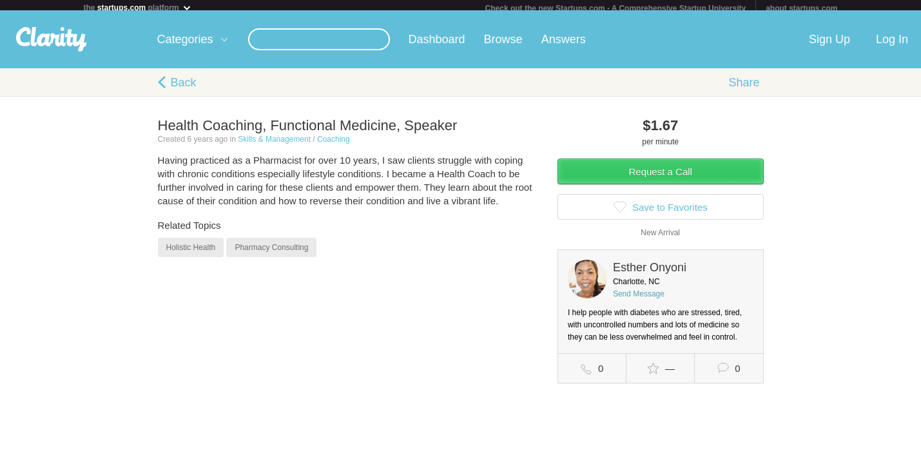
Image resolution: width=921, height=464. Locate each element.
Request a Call (660, 176)
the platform (138, 7)
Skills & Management (274, 144)
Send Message (638, 299)
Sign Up (829, 44)
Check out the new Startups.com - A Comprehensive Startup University (615, 8)
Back (184, 87)
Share (743, 87)
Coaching (333, 144)
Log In (892, 44)
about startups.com (801, 8)
